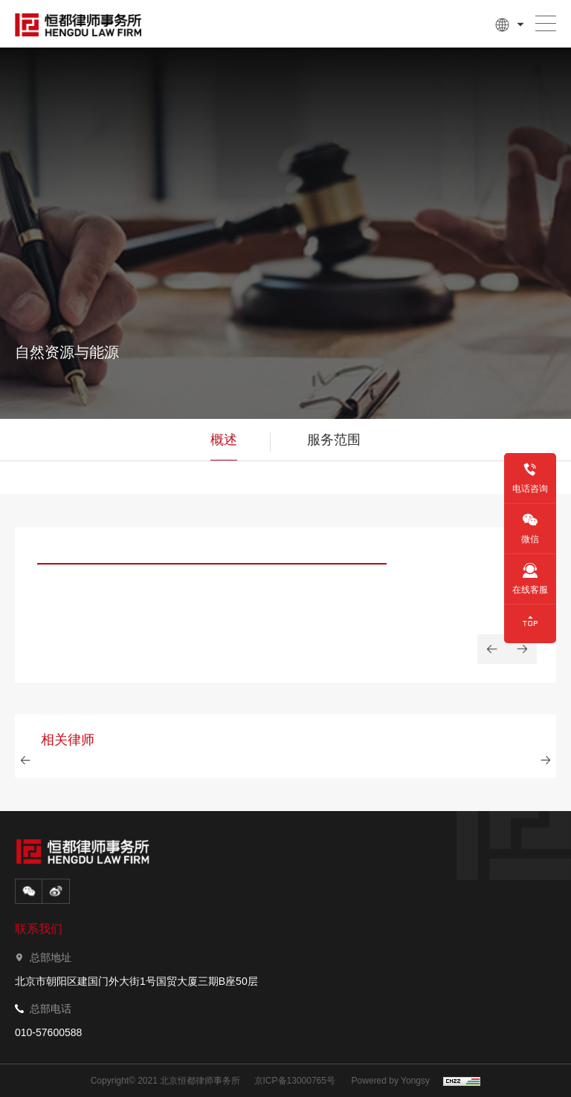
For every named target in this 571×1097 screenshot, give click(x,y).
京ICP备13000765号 (294, 1080)
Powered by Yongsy (391, 1080)
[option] (212, 590)
